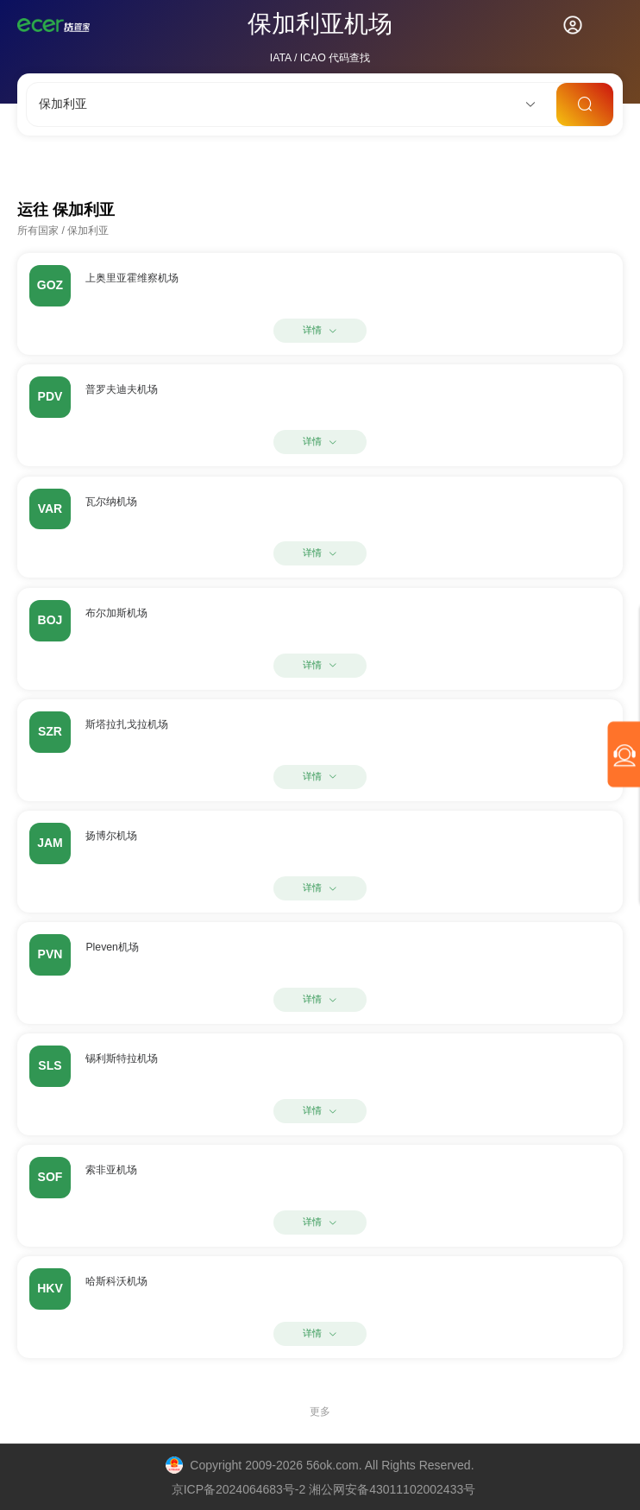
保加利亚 (88, 230)
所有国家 (38, 230)
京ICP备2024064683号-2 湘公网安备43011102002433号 (324, 1489)
